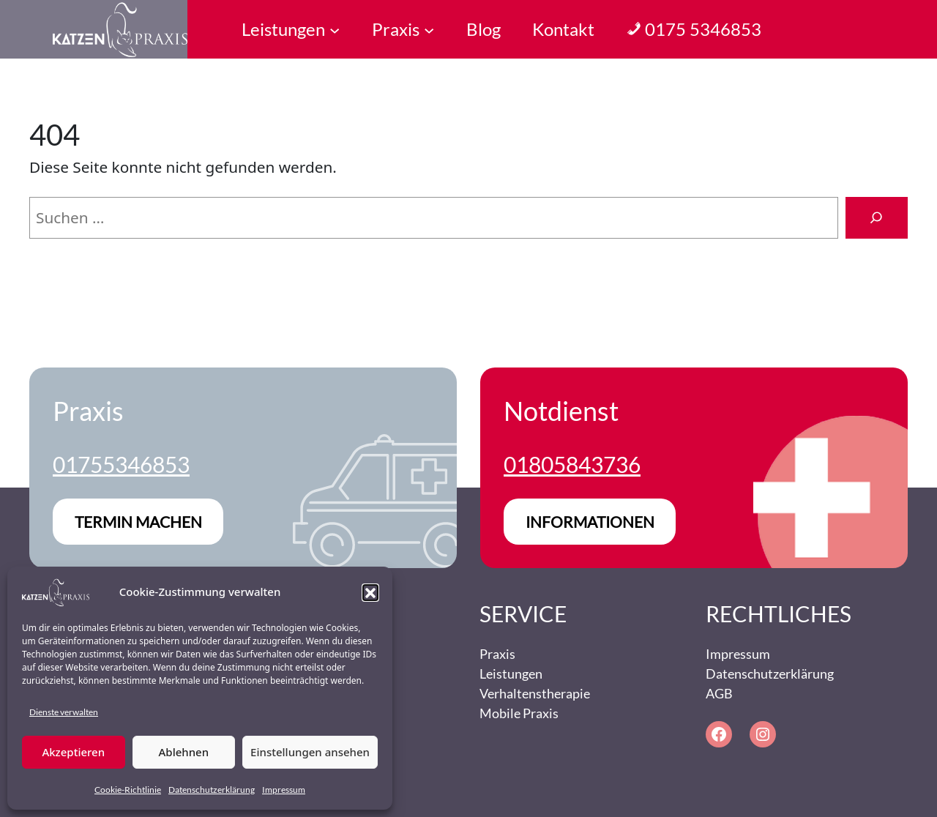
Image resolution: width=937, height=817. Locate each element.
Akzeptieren (73, 752)
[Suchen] (876, 218)
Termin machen (138, 521)
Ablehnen (184, 752)
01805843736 (572, 464)
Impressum (283, 789)
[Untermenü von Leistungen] (334, 29)
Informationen (590, 521)
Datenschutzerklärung (211, 789)
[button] (370, 592)
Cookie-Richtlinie (127, 789)
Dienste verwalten (63, 711)
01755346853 (121, 464)
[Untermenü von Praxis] (429, 29)
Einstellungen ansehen (310, 752)
